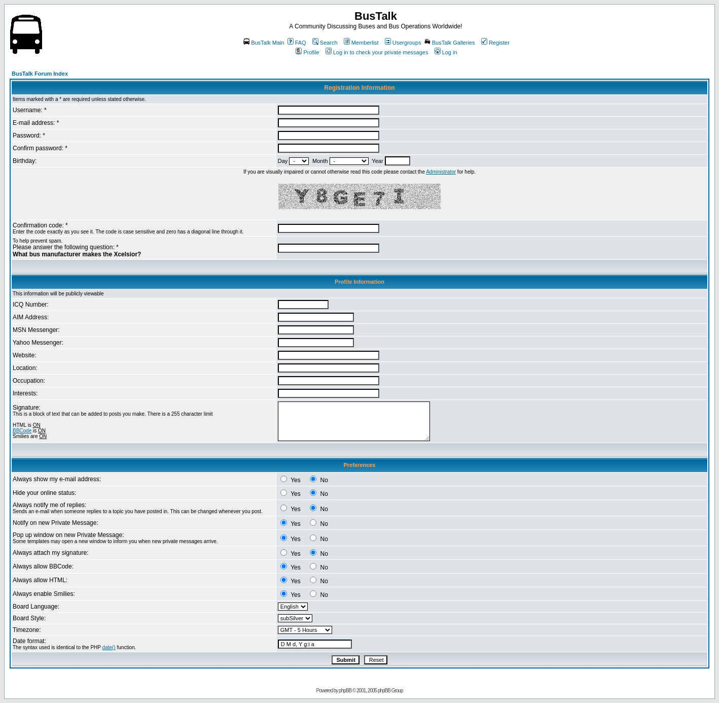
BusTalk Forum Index (40, 74)
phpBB (345, 690)
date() (109, 647)
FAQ (296, 43)
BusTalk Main (263, 43)
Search (325, 43)
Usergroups (403, 43)
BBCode (22, 430)
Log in (446, 52)
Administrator (441, 172)
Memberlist (361, 43)
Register (495, 43)
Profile (307, 52)
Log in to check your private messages (377, 52)
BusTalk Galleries (449, 43)
